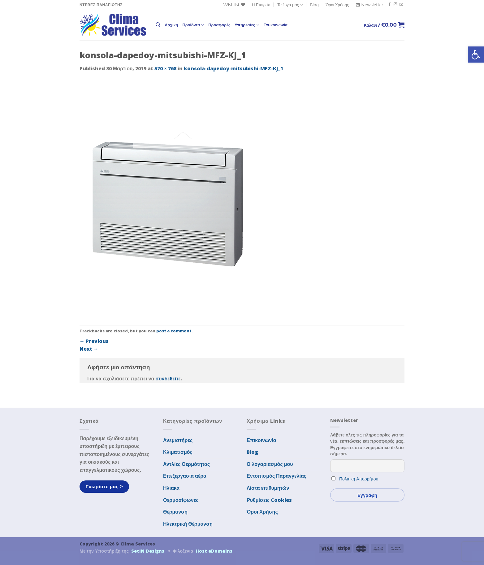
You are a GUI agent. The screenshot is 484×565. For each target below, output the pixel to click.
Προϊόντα (193, 25)
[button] (476, 54)
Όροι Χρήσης (337, 4)
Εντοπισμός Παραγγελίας (276, 475)
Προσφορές (219, 24)
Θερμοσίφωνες (181, 500)
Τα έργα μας (290, 5)
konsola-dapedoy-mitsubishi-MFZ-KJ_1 (233, 68)
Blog (314, 4)
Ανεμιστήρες (177, 440)
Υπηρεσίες (247, 25)
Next (89, 348)
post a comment (174, 331)
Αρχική (171, 24)
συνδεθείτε (168, 378)
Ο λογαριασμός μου (270, 464)
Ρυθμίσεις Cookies (269, 500)
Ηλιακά (171, 487)
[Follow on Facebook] (389, 4)
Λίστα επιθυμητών (268, 487)
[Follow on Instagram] (395, 4)
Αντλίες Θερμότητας (186, 464)
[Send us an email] (401, 4)
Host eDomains (214, 551)
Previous (94, 341)
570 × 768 (165, 68)
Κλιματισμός (177, 452)
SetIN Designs (147, 551)
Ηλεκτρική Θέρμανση (188, 523)
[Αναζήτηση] (158, 25)
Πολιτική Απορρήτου (358, 479)
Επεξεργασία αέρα (184, 475)
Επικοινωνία (275, 24)
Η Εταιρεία (261, 4)
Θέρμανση (175, 511)
